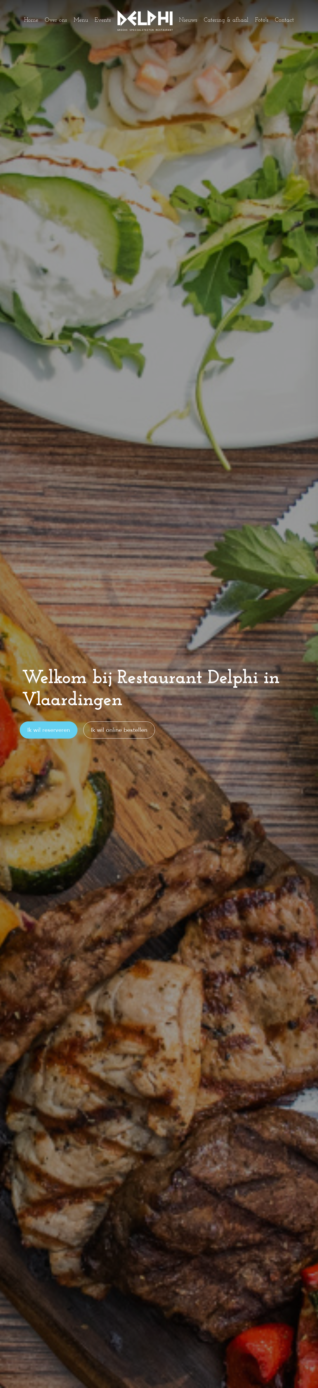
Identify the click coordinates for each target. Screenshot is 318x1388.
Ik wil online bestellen (119, 730)
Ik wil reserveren (48, 730)
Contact (284, 20)
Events (103, 20)
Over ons (56, 20)
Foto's (261, 20)
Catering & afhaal (226, 20)
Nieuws (188, 20)
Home (31, 20)
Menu (81, 20)
